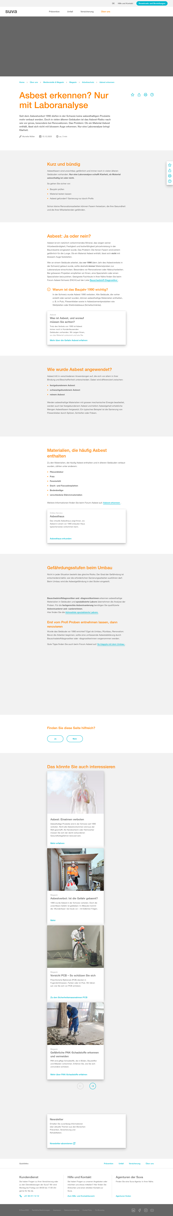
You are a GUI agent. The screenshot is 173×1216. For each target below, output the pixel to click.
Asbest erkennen (106, 82)
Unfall (70, 11)
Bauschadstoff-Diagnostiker (104, 280)
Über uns (105, 11)
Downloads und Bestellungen (152, 3)
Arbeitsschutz (88, 82)
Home (21, 82)
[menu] (132, 94)
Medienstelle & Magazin (53, 82)
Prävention (54, 11)
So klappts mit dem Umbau (111, 755)
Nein (75, 794)
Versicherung (87, 11)
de (113, 3)
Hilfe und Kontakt (125, 3)
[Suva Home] (11, 11)
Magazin (73, 82)
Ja (55, 794)
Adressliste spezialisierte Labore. (81, 723)
